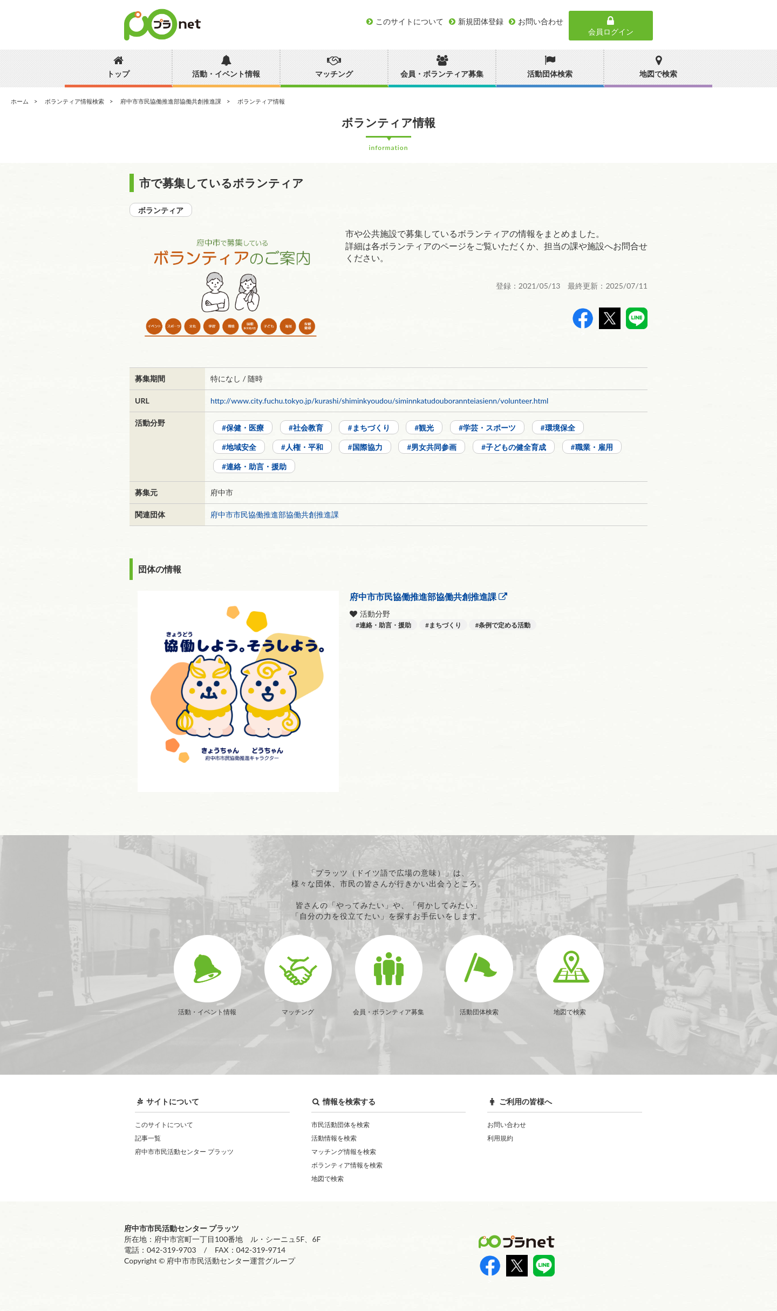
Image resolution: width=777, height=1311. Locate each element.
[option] (231, 285)
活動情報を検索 (334, 1138)
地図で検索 (327, 1179)
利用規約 (500, 1138)
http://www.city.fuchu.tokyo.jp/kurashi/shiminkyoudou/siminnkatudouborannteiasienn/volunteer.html (379, 400)
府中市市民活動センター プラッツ (184, 1152)
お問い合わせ (506, 1125)
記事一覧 (148, 1138)
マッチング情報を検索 (343, 1152)
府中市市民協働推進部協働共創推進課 (170, 101)
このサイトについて (164, 1125)
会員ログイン (610, 26)
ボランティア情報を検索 (347, 1165)
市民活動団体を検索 (340, 1125)
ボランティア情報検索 (74, 101)
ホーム (20, 101)
